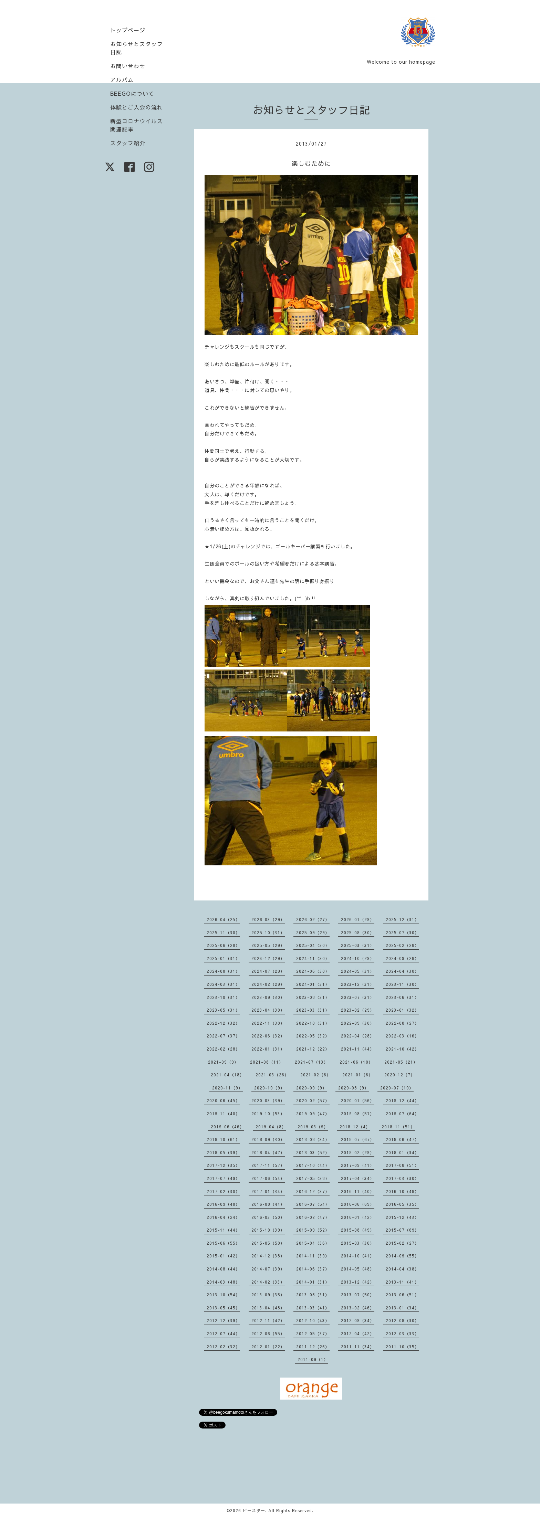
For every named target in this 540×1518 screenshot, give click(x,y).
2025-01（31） (223, 958)
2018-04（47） (268, 1152)
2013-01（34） (402, 1307)
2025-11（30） (223, 932)
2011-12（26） (313, 1346)
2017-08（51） (402, 1165)
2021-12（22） (313, 1049)
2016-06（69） (357, 1204)
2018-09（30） (268, 1139)
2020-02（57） (313, 1100)
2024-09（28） (402, 958)
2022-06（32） (268, 1036)
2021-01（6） (357, 1074)
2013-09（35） (268, 1294)
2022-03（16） (402, 1036)
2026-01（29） (357, 919)
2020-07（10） (397, 1087)
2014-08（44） (223, 1269)
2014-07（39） (268, 1269)
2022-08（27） (402, 1023)
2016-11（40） (357, 1191)
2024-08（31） (223, 971)
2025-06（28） (223, 945)
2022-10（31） (313, 1023)
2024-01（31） (313, 984)
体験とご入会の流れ (136, 107)
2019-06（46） (227, 1126)
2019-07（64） (402, 1113)
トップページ (127, 30)
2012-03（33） (402, 1333)
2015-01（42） (223, 1255)
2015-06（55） (223, 1243)
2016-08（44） (268, 1204)
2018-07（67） (357, 1139)
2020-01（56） (357, 1100)
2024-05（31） (357, 971)
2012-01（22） (268, 1346)
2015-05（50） (268, 1243)
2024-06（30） (313, 971)
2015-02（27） (402, 1243)
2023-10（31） (223, 997)
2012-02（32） (223, 1346)
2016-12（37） (313, 1191)
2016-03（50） (268, 1217)
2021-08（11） (266, 1062)
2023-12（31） (357, 984)
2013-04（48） (268, 1307)
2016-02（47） (313, 1217)
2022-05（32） (313, 1036)
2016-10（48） (402, 1191)
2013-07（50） (357, 1294)
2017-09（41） (357, 1165)
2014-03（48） (223, 1282)
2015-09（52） (313, 1230)
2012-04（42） (357, 1333)
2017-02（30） (223, 1191)
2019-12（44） (402, 1100)
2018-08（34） (313, 1139)
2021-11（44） (357, 1049)
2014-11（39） (313, 1255)
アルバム (122, 79)
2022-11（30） (268, 1023)
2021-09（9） (223, 1062)
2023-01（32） (402, 1010)
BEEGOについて (132, 93)
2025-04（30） (313, 945)
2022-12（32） (223, 1023)
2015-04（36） (313, 1243)
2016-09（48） (223, 1204)
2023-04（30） (268, 1010)
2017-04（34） (357, 1178)
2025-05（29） (268, 945)
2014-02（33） (268, 1282)
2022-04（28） (357, 1036)
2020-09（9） (311, 1087)
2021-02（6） (315, 1074)
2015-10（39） (268, 1230)
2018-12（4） (355, 1126)
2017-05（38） (313, 1178)
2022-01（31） (268, 1049)
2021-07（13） (311, 1062)
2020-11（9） (227, 1087)
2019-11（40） (223, 1113)
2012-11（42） (268, 1320)
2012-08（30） (402, 1320)
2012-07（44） (223, 1333)
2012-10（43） (313, 1320)
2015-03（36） (357, 1243)
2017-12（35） (223, 1165)
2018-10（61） (223, 1139)
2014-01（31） (313, 1282)
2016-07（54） (313, 1204)
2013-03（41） (313, 1307)
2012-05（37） (313, 1333)
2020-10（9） (269, 1087)
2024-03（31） (223, 984)
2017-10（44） (313, 1165)
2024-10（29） (357, 958)
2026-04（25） (223, 919)
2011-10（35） (402, 1346)
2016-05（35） (402, 1204)
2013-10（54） (223, 1294)
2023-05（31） (223, 1010)
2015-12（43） (402, 1217)
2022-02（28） (223, 1049)
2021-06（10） (356, 1062)
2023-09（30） (268, 997)
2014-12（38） (268, 1255)
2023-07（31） (357, 997)
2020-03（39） (268, 1100)
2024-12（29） (268, 958)
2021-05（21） (401, 1062)
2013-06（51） (402, 1294)
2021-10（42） (402, 1049)
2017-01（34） (268, 1191)
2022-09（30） (357, 1023)
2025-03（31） (357, 945)
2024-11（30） (313, 958)
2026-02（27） (313, 919)
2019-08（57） (357, 1113)
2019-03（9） (313, 1126)
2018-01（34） (402, 1152)
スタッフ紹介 (127, 143)
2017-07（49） (223, 1178)
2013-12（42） (357, 1282)
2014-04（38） (402, 1269)
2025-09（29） (313, 932)
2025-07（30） (402, 932)
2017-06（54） (268, 1178)
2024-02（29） (268, 984)
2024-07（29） (268, 971)
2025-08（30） (357, 932)
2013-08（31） (313, 1294)
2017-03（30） (402, 1178)
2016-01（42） (357, 1217)
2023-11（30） (402, 984)
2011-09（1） (313, 1359)
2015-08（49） (357, 1230)
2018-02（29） (357, 1152)
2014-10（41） (357, 1255)
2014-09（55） (402, 1255)
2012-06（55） (268, 1333)
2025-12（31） (402, 919)
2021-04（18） (227, 1074)
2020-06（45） (223, 1100)
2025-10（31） (268, 932)
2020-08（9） (353, 1087)
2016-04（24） (223, 1217)
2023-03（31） (313, 1010)
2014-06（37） (313, 1269)
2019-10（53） (268, 1113)
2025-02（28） (402, 945)
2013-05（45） (223, 1307)
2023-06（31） (402, 997)
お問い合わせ (127, 66)
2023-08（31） (313, 997)
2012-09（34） (357, 1320)
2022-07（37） (223, 1036)
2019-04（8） (271, 1126)
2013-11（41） (402, 1282)
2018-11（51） (398, 1126)
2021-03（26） (272, 1074)
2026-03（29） (268, 919)
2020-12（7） (399, 1074)
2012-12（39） (223, 1320)
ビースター (254, 1510)
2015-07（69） (402, 1230)
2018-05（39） (223, 1152)
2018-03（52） (313, 1152)
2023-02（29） (357, 1010)
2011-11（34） (357, 1346)
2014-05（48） (357, 1269)
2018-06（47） (402, 1139)
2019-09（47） (313, 1113)
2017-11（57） (268, 1165)
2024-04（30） (402, 971)
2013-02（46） (357, 1307)
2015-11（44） (223, 1230)
